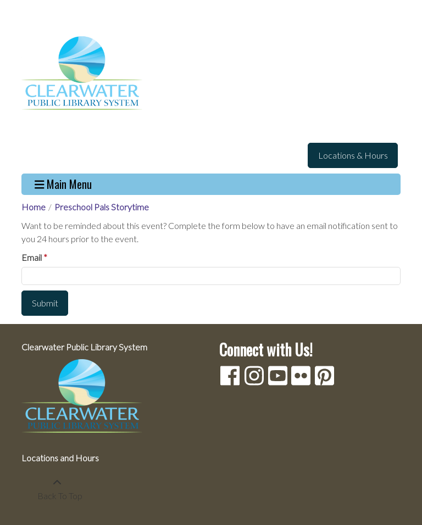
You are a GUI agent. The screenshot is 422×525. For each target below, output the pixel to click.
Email (31, 257)
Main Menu (63, 184)
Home (33, 207)
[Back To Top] (56, 489)
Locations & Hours (353, 155)
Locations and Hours (60, 458)
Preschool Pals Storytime (101, 207)
